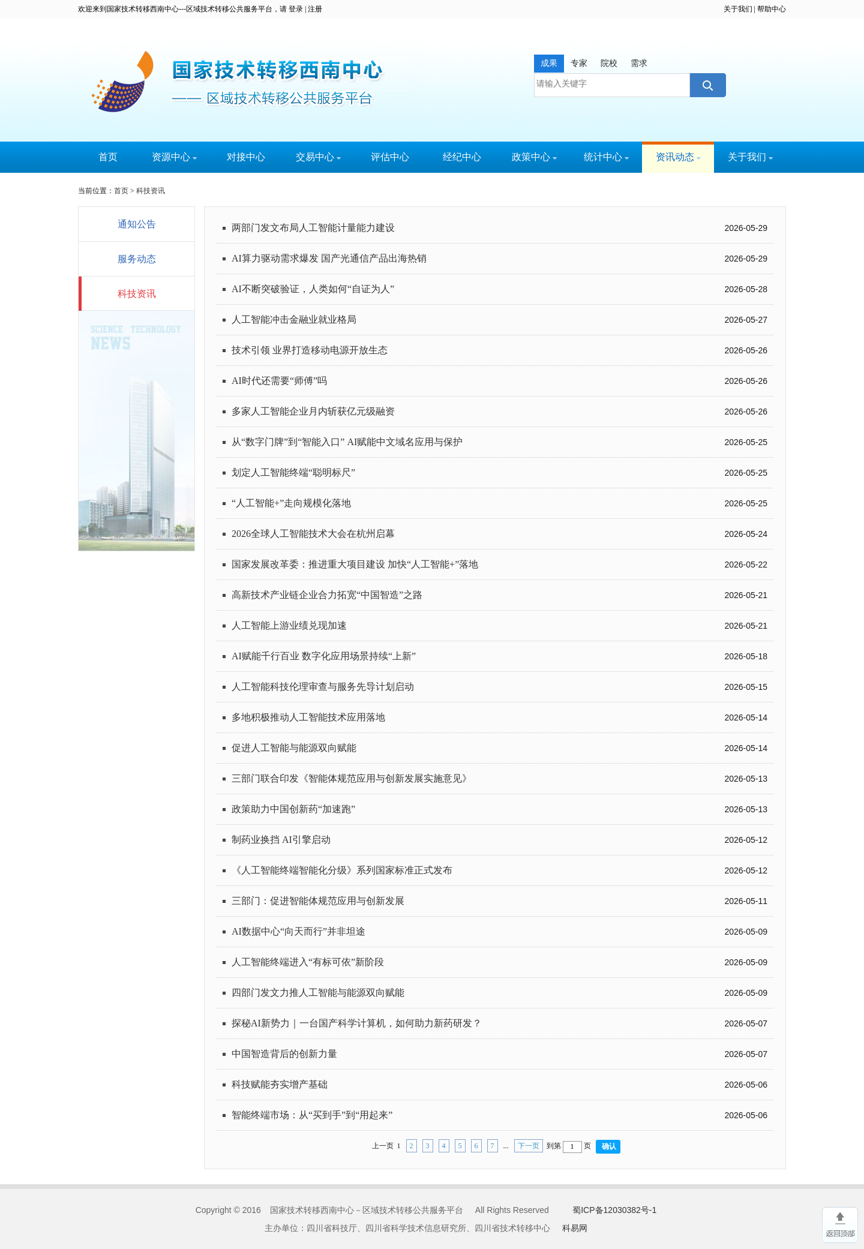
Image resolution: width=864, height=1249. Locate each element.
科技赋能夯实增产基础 (280, 1084)
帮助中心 (771, 9)
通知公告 (137, 224)
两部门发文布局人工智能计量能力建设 (313, 228)
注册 (315, 9)
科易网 (574, 1228)
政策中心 (534, 157)
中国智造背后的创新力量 (284, 1054)
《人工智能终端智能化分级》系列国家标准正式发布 (342, 870)
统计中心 (606, 157)
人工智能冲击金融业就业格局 (294, 319)
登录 (296, 9)
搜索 (706, 85)
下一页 (528, 1146)
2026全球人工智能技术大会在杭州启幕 (313, 534)
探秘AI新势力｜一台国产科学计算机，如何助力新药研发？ (357, 1023)
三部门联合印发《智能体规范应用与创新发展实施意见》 (352, 778)
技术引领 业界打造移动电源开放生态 (310, 350)
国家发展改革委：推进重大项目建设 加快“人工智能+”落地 (355, 564)
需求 (639, 63)
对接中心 (246, 157)
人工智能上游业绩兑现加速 (289, 625)
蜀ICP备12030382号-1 (614, 1210)
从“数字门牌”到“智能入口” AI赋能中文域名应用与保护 (347, 442)
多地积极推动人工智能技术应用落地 (308, 717)
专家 (579, 63)
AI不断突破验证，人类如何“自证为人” (313, 289)
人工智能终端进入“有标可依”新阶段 (308, 962)
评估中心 (390, 157)
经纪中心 (462, 157)
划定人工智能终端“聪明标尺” (293, 472)
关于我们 (738, 9)
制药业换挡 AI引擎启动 (281, 839)
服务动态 (137, 259)
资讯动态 (678, 157)
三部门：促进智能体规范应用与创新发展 (318, 901)
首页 (108, 157)
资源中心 (174, 157)
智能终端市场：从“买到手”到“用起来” (312, 1115)
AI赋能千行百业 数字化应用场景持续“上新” (324, 656)
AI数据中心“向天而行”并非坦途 (298, 931)
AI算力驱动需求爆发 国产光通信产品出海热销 (329, 258)
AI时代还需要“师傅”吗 (279, 381)
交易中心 (318, 157)
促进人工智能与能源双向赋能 (294, 748)
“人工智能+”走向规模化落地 (291, 503)
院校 (609, 63)
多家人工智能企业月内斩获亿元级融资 (313, 411)
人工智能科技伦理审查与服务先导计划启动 (323, 686)
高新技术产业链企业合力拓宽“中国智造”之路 (327, 595)
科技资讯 (150, 191)
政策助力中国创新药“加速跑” (293, 809)
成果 (549, 63)
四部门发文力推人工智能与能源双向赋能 (318, 992)
